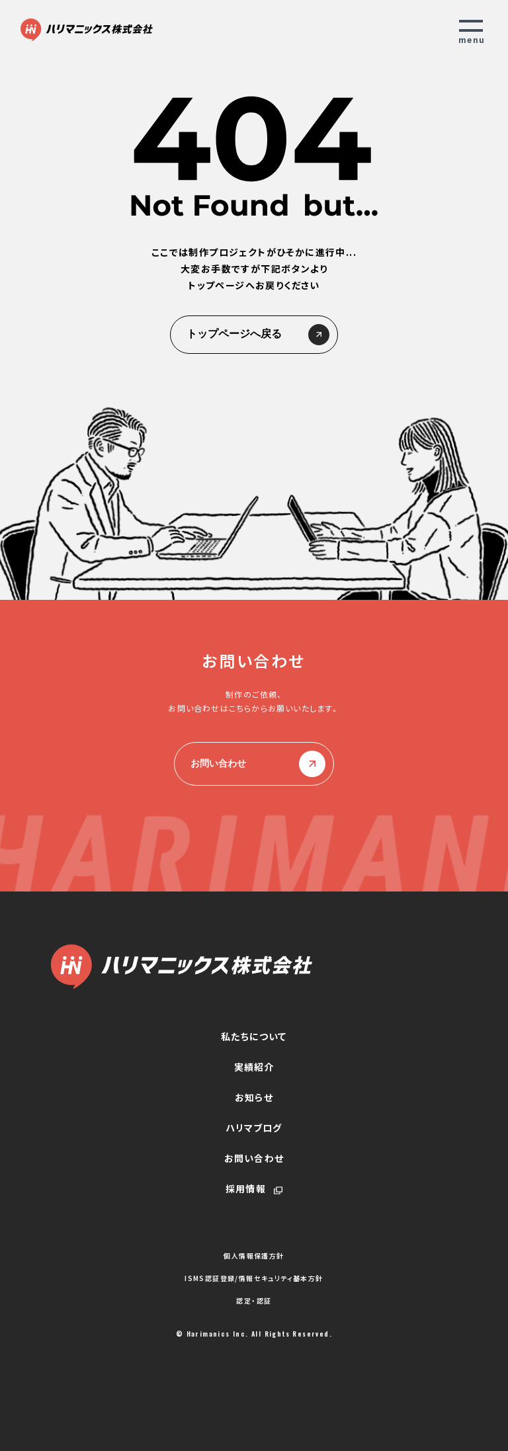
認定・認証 (253, 1301)
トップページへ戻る (254, 334)
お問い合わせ (254, 764)
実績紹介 (254, 1066)
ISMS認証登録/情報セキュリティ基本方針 (254, 1278)
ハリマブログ (254, 1127)
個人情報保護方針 (254, 1256)
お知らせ (254, 1097)
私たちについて (253, 1036)
